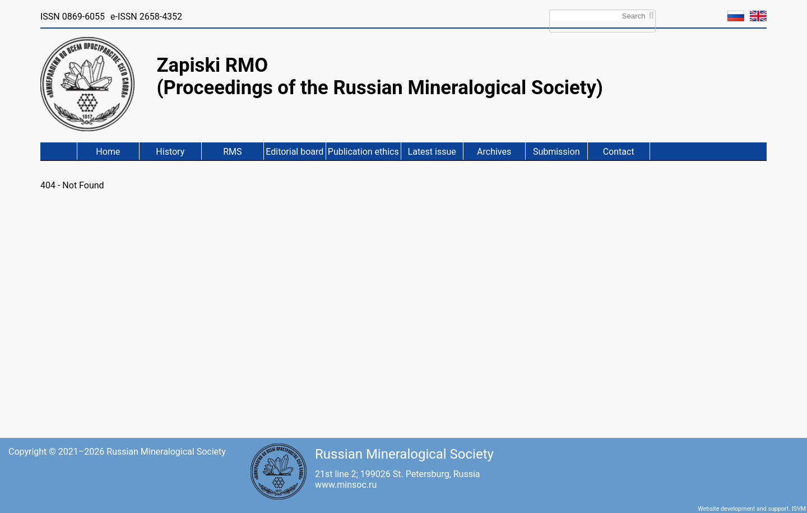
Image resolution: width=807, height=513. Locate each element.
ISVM (799, 508)
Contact (618, 151)
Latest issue (432, 151)
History (170, 151)
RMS (232, 151)
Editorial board (294, 151)
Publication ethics (363, 151)
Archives (494, 151)
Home (108, 151)
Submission (556, 151)
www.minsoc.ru (346, 484)
